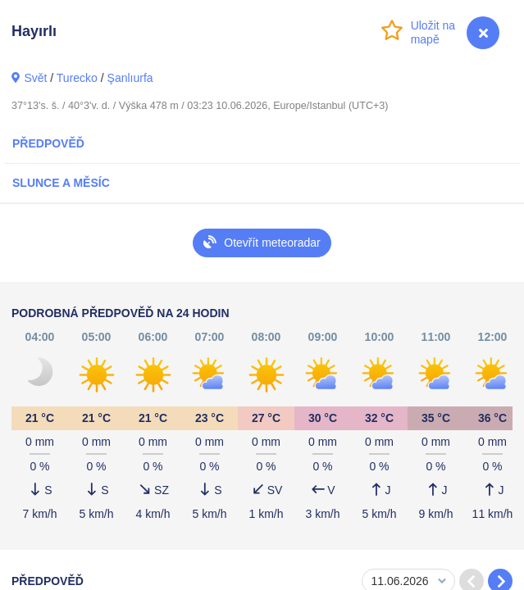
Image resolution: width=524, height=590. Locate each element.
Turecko (77, 77)
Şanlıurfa (130, 77)
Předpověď (48, 143)
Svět (35, 77)
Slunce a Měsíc (61, 182)
